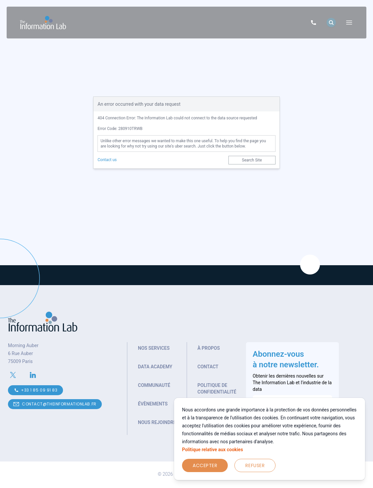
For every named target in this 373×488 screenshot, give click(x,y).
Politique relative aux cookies (212, 449)
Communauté (154, 385)
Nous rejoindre (157, 422)
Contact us (107, 159)
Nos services (154, 348)
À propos (209, 348)
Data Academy (155, 366)
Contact (208, 366)
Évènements (153, 403)
